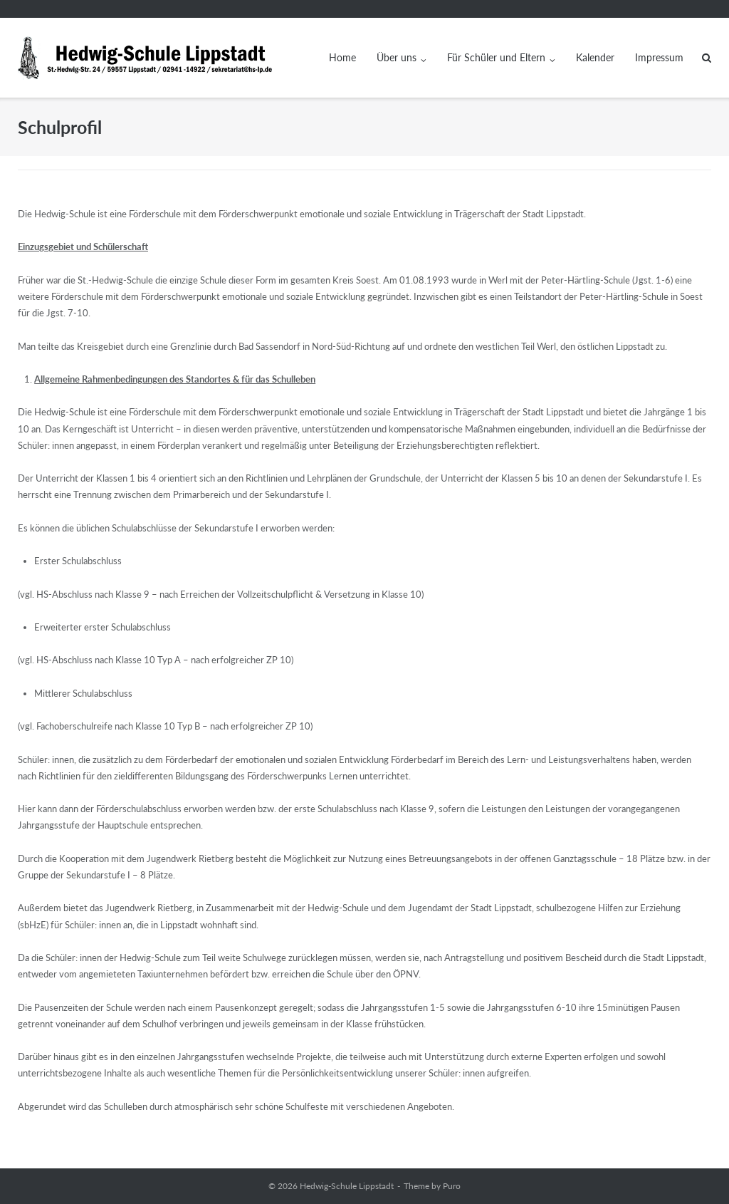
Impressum (659, 57)
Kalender (595, 57)
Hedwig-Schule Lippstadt (347, 1185)
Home (342, 57)
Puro (452, 1185)
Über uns (396, 57)
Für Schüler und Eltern (496, 57)
